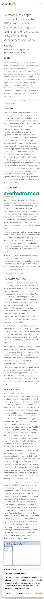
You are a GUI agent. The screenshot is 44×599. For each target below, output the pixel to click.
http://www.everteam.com (14, 273)
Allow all (38, 593)
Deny (9, 593)
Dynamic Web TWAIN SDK (14, 393)
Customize (23, 593)
